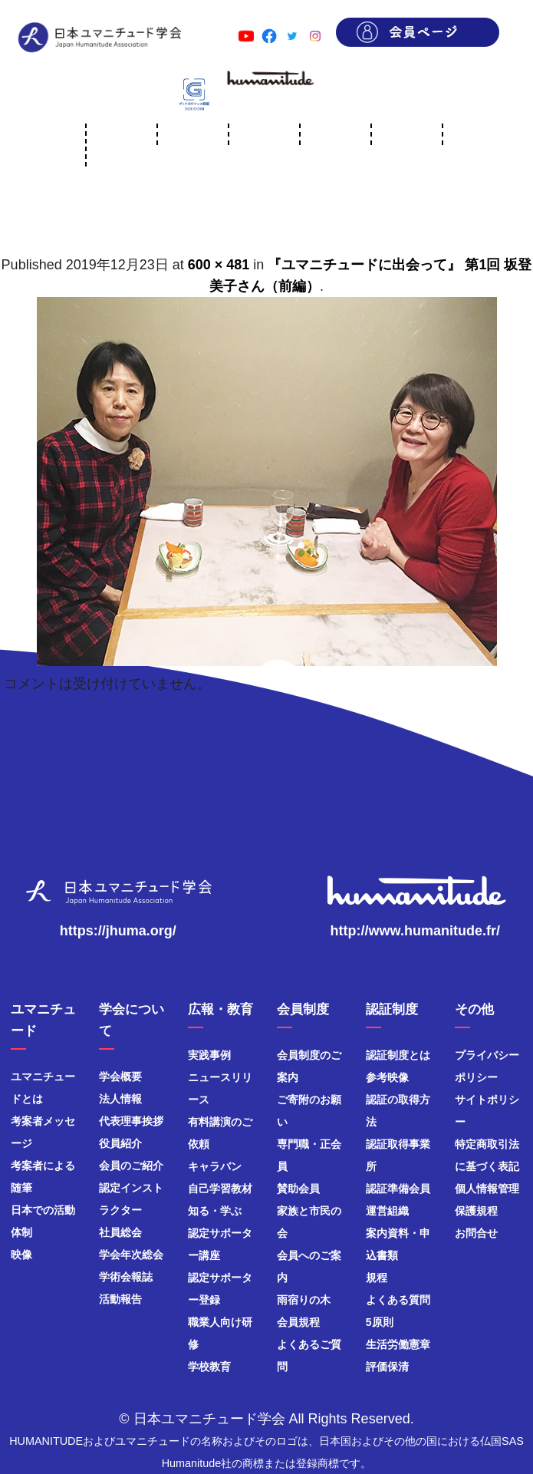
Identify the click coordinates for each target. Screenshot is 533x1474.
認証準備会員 (398, 1188)
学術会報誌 (126, 1277)
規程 (376, 1277)
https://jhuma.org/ (118, 930)
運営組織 (387, 1211)
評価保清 (387, 1366)
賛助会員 (298, 1188)
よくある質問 (398, 1300)
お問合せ (476, 1233)
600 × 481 (219, 264)
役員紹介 (120, 1143)
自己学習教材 (220, 1188)
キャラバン (215, 1166)
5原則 (379, 1322)
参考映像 (387, 1077)
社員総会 (120, 1232)
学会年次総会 (131, 1254)
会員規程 (298, 1322)
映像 (21, 1254)
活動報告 (120, 1299)
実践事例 (209, 1055)
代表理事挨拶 (131, 1121)
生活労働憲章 (398, 1344)
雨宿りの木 (304, 1300)
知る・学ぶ (215, 1211)
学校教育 (209, 1366)
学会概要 (120, 1076)
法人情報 (120, 1099)
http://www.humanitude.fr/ (415, 930)
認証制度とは (398, 1055)
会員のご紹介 (131, 1165)
